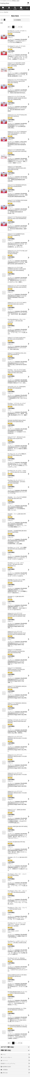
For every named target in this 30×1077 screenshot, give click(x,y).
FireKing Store (4, 3)
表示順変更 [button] (17, 20)
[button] (15, 8)
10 (19, 27)
